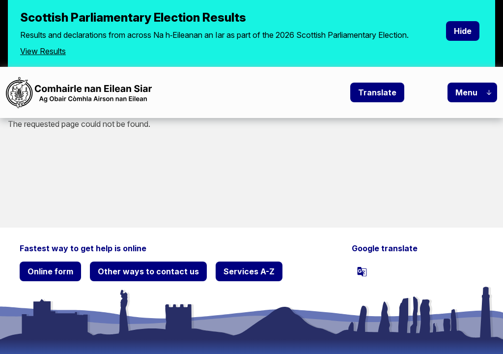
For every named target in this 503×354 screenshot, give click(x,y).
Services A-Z (249, 271)
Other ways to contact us (148, 271)
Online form (50, 271)
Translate (377, 92)
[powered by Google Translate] (362, 271)
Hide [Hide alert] (463, 31)
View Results (43, 51)
